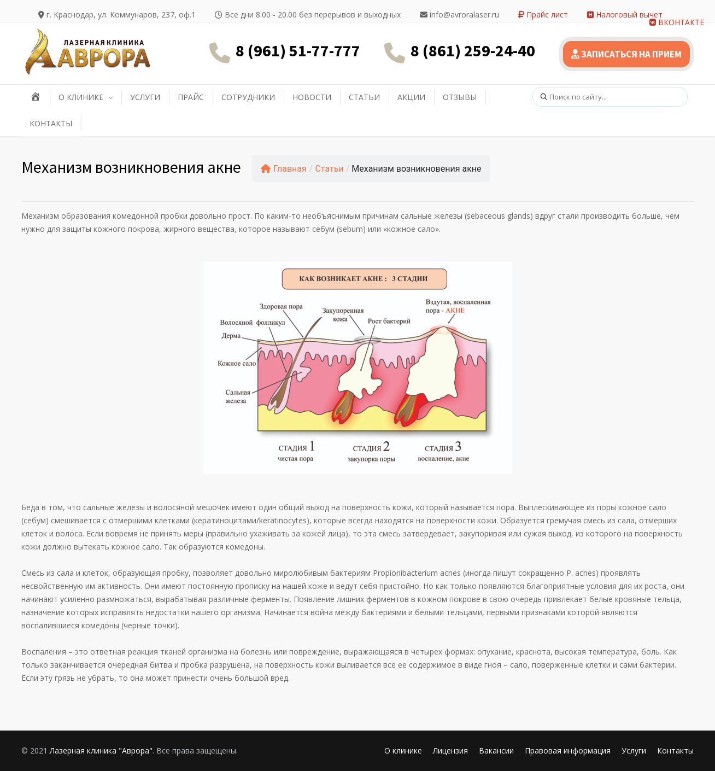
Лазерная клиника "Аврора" (101, 750)
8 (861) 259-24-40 (473, 50)
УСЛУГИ (145, 97)
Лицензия (450, 750)
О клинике (403, 750)
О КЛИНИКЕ (80, 97)
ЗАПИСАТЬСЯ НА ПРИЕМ (626, 54)
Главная (284, 168)
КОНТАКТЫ (51, 123)
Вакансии (496, 750)
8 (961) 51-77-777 (298, 50)
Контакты (675, 750)
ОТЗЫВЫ (460, 97)
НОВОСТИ (311, 97)
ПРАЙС (191, 97)
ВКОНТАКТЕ (676, 22)
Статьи (329, 168)
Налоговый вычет (625, 14)
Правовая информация (568, 750)
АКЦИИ (411, 97)
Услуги (634, 750)
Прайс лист (543, 14)
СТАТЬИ (364, 97)
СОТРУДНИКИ (248, 97)
